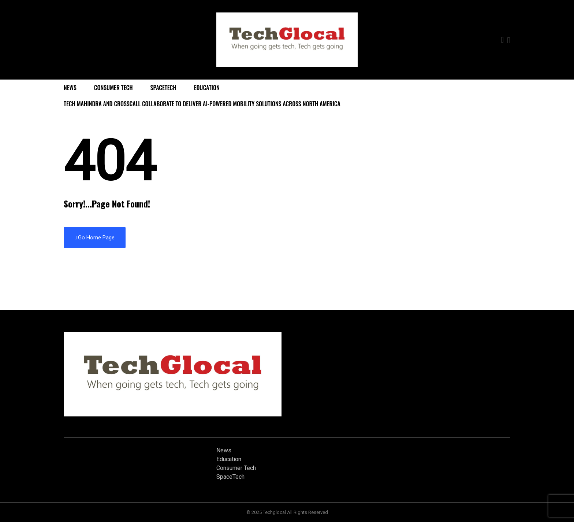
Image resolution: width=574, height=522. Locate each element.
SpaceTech (163, 87)
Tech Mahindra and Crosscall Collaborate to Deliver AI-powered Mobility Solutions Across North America (202, 103)
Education (207, 87)
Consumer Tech (113, 87)
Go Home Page (95, 237)
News (70, 87)
